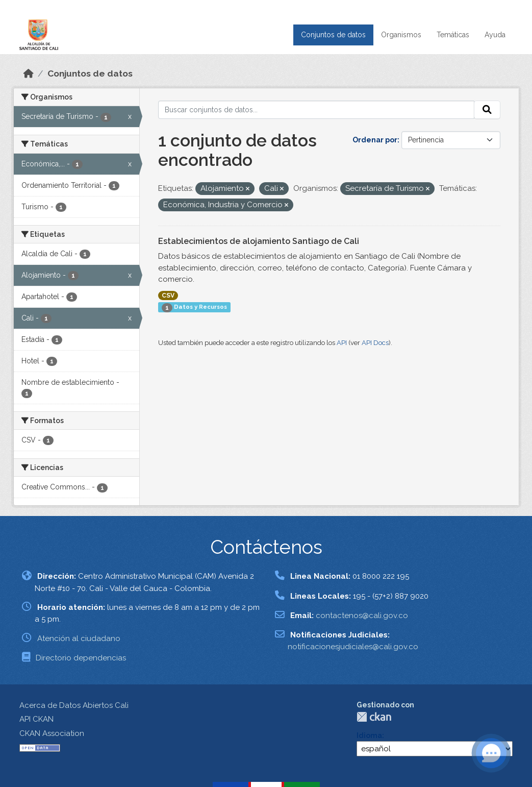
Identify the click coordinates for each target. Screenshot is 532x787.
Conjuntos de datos (333, 35)
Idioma (369, 735)
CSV (168, 295)
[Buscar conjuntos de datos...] (316, 110)
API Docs (375, 343)
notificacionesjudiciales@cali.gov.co (353, 646)
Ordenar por (374, 140)
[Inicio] (28, 73)
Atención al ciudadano (78, 638)
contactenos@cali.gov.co (362, 615)
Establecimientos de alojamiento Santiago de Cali (258, 241)
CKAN (374, 716)
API (342, 343)
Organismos (401, 35)
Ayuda (495, 35)
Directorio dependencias (81, 657)
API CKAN (36, 719)
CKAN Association (51, 733)
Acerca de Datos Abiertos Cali (74, 705)
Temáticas (453, 35)
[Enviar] (487, 110)
